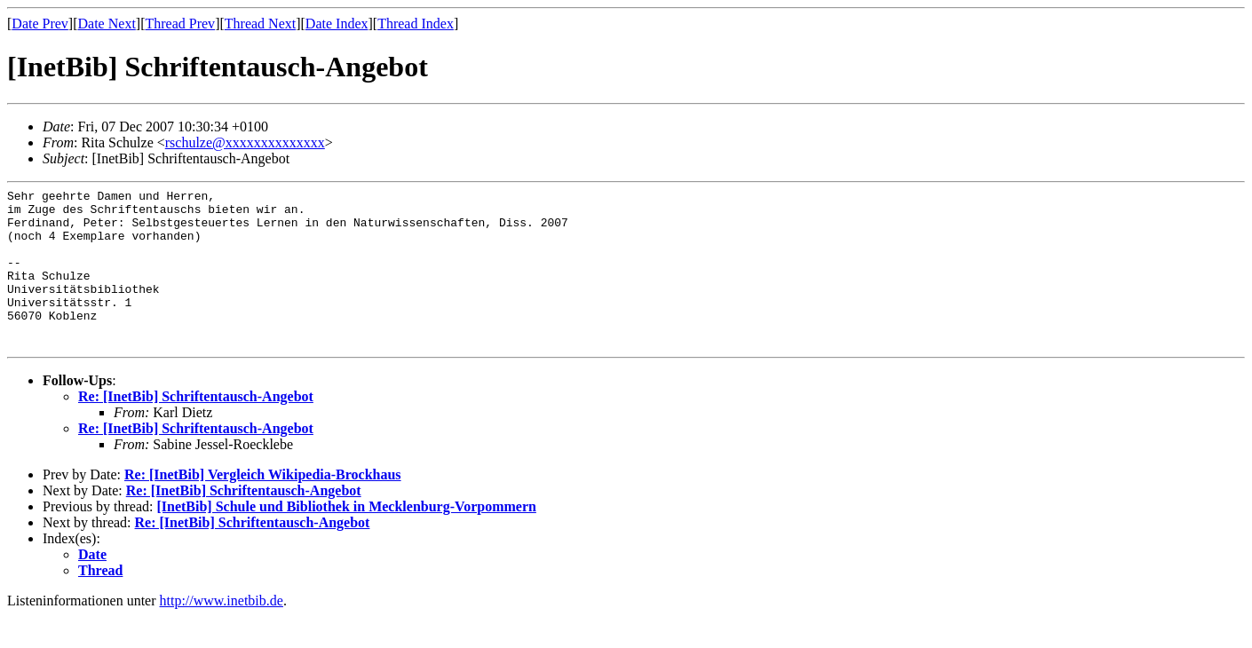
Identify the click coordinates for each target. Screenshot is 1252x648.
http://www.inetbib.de (221, 632)
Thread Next (260, 23)
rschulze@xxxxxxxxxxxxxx (245, 142)
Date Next (107, 23)
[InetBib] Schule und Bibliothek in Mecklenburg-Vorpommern (345, 538)
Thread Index (415, 23)
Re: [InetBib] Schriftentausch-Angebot (195, 428)
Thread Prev (180, 23)
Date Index (336, 23)
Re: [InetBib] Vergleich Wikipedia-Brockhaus (262, 506)
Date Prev (40, 23)
